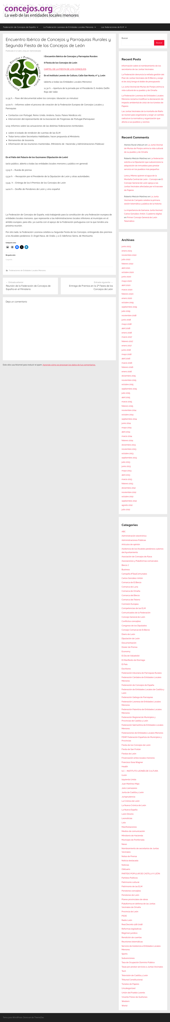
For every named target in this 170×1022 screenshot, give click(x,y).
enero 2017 (127, 345)
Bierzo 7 (125, 565)
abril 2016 (126, 358)
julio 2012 (126, 509)
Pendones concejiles (131, 891)
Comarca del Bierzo (131, 595)
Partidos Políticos (130, 878)
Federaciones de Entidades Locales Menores (27, 270)
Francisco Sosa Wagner (132, 762)
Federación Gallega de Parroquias (137, 697)
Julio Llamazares (129, 788)
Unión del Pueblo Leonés (133, 992)
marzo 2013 (127, 479)
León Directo (128, 814)
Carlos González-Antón (132, 578)
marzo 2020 (127, 289)
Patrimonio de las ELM (132, 886)
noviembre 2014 (129, 410)
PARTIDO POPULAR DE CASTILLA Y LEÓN (141, 873)
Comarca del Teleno (131, 599)
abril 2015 (126, 397)
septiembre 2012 (129, 501)
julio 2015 (126, 393)
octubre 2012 (127, 496)
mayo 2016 (127, 354)
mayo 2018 (127, 324)
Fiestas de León (129, 753)
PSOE (124, 916)
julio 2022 (126, 259)
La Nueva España (129, 810)
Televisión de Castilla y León (135, 975)
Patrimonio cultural (130, 882)
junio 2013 (126, 466)
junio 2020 (126, 276)
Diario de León (128, 634)
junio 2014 (126, 423)
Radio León (127, 920)
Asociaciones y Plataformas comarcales (140, 561)
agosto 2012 (127, 505)
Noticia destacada (130, 860)
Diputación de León (131, 638)
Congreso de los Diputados (134, 625)
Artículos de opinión (131, 544)
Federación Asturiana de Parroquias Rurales (142, 673)
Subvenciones (128, 958)
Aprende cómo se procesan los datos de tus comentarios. (69, 365)
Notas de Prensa (129, 856)
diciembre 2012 (129, 488)
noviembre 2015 (129, 380)
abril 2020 (126, 285)
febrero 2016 (127, 367)
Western (126, 1001)
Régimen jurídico (129, 933)
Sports (125, 954)
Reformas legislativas (131, 929)
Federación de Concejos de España (20, 27)
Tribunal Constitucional (132, 979)
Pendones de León (130, 895)
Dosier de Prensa (129, 647)
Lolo (124, 822)
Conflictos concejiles (131, 621)
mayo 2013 (126, 470)
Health (125, 766)
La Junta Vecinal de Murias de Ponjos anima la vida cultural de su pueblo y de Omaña (143, 148)
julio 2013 (126, 462)
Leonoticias (127, 818)
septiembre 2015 (129, 389)
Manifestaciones (129, 827)
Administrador (35, 51)
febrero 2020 (127, 294)
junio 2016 (126, 350)
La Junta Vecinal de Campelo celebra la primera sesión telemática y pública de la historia (142, 200)
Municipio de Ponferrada (133, 840)
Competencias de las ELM (134, 608)
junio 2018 (126, 320)
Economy (126, 651)
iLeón (124, 775)
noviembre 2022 (129, 255)
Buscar (125, 38)
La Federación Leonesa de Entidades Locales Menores (69, 27)
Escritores (126, 668)
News (124, 844)
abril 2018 (126, 328)
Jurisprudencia (128, 797)
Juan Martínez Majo (130, 784)
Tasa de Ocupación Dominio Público (138, 962)
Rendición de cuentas (132, 937)
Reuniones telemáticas (132, 941)
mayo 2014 (126, 427)
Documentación (129, 643)
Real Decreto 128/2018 (132, 924)
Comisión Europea (130, 604)
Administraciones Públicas (134, 540)
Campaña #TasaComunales (134, 574)
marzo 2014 (127, 436)
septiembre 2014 (129, 419)
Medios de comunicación (133, 831)
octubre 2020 (128, 272)
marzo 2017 (127, 337)
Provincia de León (130, 911)
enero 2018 (127, 333)
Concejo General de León (133, 617)
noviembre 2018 (129, 315)
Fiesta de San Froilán (131, 749)
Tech (124, 971)
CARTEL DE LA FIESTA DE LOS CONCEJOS (65, 69)
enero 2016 (127, 371)
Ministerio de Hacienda (132, 835)
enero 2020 (127, 298)
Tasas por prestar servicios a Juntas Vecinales (142, 967)
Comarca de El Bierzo (131, 582)
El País (125, 664)
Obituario (126, 869)
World (124, 1005)
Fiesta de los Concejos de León (136, 745)
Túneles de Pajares (130, 984)
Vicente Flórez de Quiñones (134, 997)
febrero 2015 (127, 406)
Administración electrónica (134, 536)
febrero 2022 (127, 263)
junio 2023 (126, 246)
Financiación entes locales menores (138, 758)
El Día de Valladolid (130, 656)
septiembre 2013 (129, 457)
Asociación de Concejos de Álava (137, 556)
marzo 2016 (127, 363)
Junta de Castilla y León (133, 792)
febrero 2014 (127, 440)
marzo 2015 (127, 401)
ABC (124, 531)
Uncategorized (128, 988)
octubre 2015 (127, 384)
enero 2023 (127, 251)
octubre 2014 (127, 414)
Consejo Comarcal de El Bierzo (136, 630)
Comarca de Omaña (131, 591)
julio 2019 (126, 311)
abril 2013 (126, 475)
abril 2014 (126, 432)
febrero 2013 (127, 483)
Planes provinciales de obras (135, 899)
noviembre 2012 (129, 492)
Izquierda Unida (129, 779)
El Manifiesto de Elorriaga (133, 660)
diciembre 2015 (129, 376)
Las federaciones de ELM (114, 27)
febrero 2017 (127, 341)
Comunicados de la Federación (136, 612)
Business (126, 569)
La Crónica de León (131, 801)
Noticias (125, 865)
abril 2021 (126, 268)
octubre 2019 (128, 302)
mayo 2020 (127, 281)
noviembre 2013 (129, 449)
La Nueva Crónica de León (134, 805)
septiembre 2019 (129, 307)
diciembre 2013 (129, 445)
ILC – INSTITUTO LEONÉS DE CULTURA (140, 771)
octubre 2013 (127, 453)
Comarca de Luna (130, 587)
